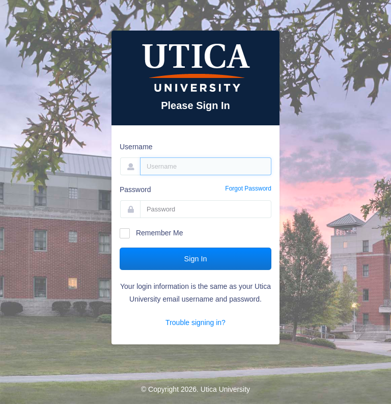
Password (135, 189)
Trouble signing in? (195, 322)
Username (136, 147)
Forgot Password (248, 188)
